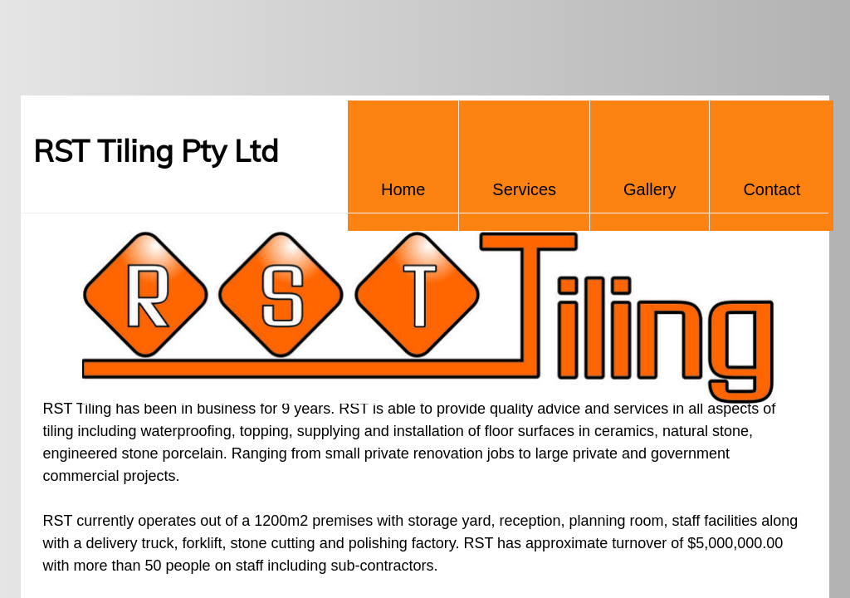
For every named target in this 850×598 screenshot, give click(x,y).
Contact (771, 189)
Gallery (649, 189)
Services (524, 189)
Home (403, 189)
